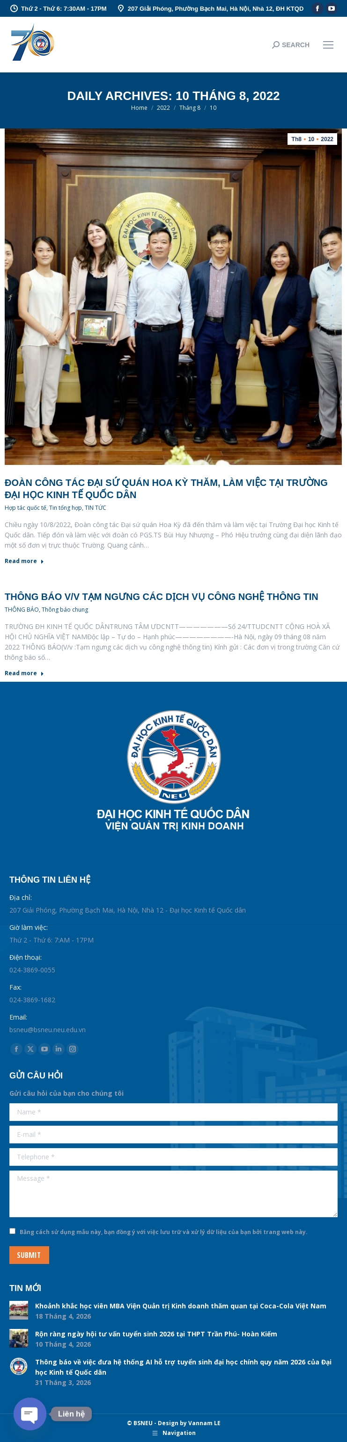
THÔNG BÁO (22, 610)
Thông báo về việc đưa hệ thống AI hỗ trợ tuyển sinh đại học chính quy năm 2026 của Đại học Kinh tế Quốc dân (183, 1367)
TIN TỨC (95, 508)
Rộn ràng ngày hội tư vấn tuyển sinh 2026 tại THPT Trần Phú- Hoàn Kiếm (156, 1333)
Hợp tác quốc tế (25, 508)
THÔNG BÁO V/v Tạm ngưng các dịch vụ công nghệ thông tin (161, 597)
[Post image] (18, 1310)
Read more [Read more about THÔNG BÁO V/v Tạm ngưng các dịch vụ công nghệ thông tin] (24, 673)
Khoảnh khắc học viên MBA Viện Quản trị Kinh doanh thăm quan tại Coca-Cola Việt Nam (180, 1305)
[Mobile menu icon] (328, 45)
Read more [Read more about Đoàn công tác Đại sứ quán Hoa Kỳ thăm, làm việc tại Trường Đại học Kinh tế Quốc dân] (24, 561)
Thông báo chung (65, 610)
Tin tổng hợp (65, 508)
